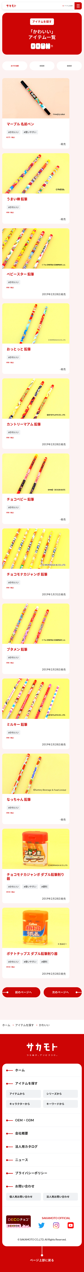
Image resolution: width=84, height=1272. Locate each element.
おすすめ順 (15, 66)
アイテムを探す (24, 1025)
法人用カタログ (22, 1146)
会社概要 (17, 1133)
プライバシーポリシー (26, 1173)
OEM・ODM (20, 1120)
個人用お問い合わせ (21, 1196)
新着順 (42, 66)
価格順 (69, 66)
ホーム (6, 1025)
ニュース (17, 1160)
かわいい (44, 1025)
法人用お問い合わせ (58, 1196)
